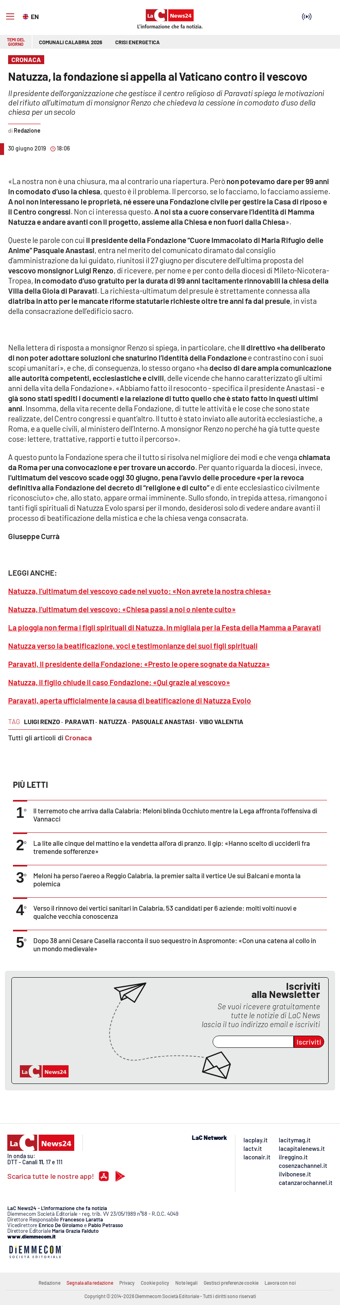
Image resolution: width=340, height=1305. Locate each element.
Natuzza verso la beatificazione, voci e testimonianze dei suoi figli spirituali (133, 645)
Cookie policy (155, 1283)
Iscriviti (309, 1041)
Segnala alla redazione (90, 1283)
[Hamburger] (10, 17)
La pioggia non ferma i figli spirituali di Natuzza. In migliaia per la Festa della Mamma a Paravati (164, 627)
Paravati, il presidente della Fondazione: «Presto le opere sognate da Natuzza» (139, 664)
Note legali (186, 1283)
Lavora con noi (280, 1283)
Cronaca (78, 737)
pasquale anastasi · (164, 721)
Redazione (49, 1283)
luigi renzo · (43, 721)
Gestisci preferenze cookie (231, 1283)
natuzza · (114, 721)
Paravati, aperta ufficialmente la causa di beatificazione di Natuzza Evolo (129, 700)
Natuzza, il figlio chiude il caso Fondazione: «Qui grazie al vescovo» (119, 682)
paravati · (81, 721)
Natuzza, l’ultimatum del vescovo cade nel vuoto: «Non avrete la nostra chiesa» (139, 591)
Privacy (127, 1283)
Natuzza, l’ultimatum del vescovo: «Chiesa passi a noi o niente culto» (122, 609)
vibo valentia (221, 721)
